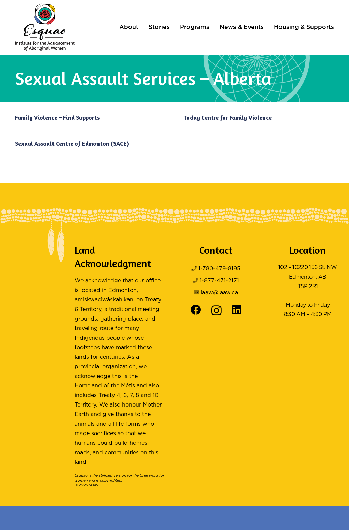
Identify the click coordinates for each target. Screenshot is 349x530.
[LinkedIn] (236, 310)
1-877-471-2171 (219, 280)
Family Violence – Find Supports (57, 117)
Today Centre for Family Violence (227, 117)
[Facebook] (196, 310)
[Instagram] (216, 310)
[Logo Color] (45, 27)
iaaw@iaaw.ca (219, 292)
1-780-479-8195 (219, 268)
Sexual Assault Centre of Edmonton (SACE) (72, 143)
